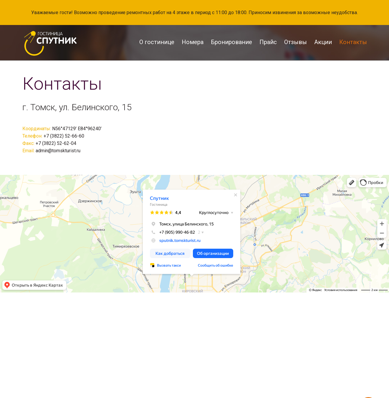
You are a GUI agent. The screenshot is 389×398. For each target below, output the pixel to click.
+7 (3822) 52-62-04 (56, 143)
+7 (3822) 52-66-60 (64, 136)
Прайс (268, 42)
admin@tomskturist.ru (58, 150)
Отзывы (295, 42)
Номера (192, 42)
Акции (323, 42)
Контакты (353, 42)
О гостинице (156, 42)
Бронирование (231, 42)
